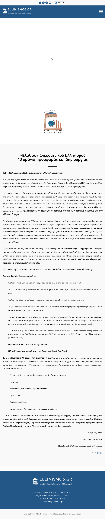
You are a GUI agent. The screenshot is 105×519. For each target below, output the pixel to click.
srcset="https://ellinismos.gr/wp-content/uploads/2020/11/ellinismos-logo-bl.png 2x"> (39, 11)
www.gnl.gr (97, 452)
